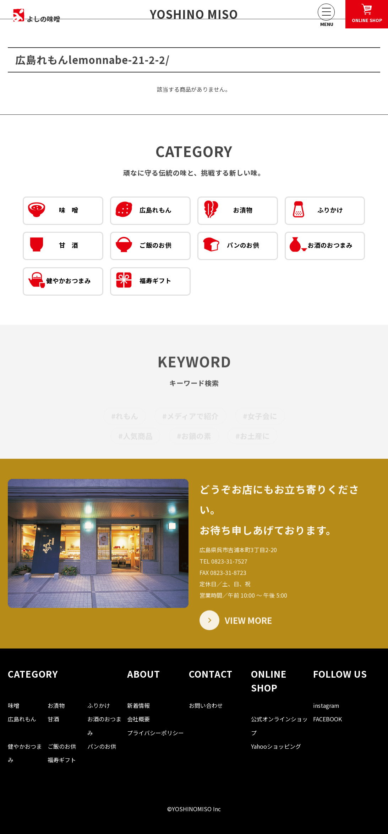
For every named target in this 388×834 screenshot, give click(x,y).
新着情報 (138, 705)
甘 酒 (53, 247)
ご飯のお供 (143, 247)
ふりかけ (316, 212)
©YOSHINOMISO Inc (194, 809)
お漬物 (227, 212)
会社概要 (138, 719)
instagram (326, 705)
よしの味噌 (47, 15)
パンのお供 (230, 247)
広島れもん (143, 212)
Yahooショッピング (276, 746)
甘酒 (53, 719)
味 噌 (53, 212)
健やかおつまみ (59, 282)
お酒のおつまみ (321, 247)
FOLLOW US (340, 673)
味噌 (13, 705)
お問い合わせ (206, 705)
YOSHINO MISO (194, 14)
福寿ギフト (143, 282)
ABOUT (143, 673)
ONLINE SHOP (269, 680)
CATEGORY (33, 673)
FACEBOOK (327, 719)
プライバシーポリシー (155, 732)
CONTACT (211, 673)
